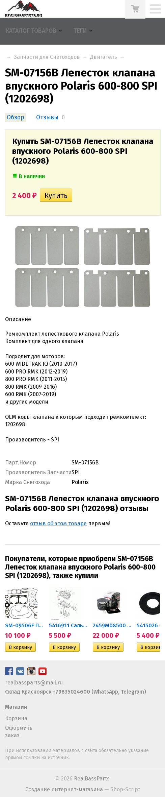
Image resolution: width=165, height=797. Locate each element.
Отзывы (47, 117)
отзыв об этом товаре (58, 523)
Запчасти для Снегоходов (47, 57)
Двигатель (103, 57)
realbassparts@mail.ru (34, 682)
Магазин (16, 707)
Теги (80, 30)
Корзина (16, 718)
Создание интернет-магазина (64, 789)
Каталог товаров (31, 30)
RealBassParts (92, 778)
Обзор (15, 117)
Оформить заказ (18, 732)
